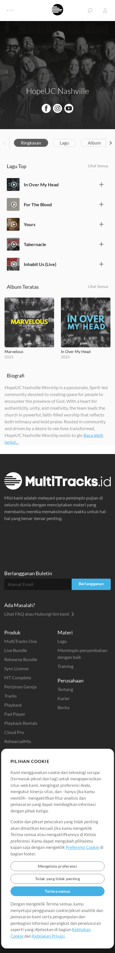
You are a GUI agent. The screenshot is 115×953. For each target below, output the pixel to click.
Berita (63, 707)
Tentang (65, 689)
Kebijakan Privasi (48, 935)
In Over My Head (41, 184)
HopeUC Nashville (57, 91)
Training (65, 666)
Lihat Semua (98, 166)
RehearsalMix (17, 741)
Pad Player (14, 714)
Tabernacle (35, 244)
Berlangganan (91, 583)
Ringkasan (31, 142)
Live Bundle (15, 650)
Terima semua (57, 891)
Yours (29, 224)
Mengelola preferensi (57, 866)
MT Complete (17, 677)
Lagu (64, 142)
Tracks (10, 695)
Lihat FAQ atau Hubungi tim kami (39, 613)
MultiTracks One (20, 641)
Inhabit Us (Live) (40, 264)
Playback (13, 704)
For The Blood (38, 204)
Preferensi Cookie (82, 847)
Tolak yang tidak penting (57, 878)
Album (94, 142)
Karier (64, 698)
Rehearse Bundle (20, 659)
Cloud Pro (14, 732)
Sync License (16, 668)
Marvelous (14, 351)
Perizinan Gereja (20, 686)
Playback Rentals (20, 723)
